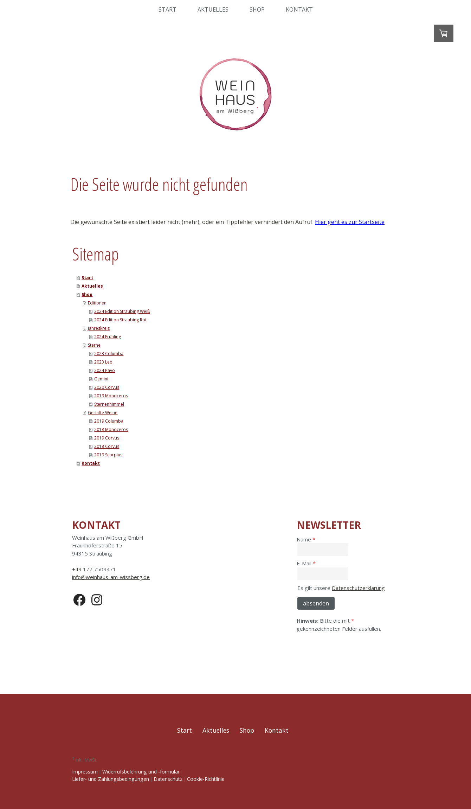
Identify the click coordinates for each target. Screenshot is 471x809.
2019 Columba (108, 421)
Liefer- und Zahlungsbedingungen (110, 779)
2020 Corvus (106, 387)
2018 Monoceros (111, 429)
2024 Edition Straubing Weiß (122, 311)
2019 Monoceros (111, 396)
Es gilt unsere (341, 587)
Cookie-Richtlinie (206, 779)
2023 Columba (108, 354)
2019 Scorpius (108, 455)
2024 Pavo (104, 370)
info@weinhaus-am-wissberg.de (111, 576)
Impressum (85, 771)
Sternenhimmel (109, 404)
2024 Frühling (107, 337)
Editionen (97, 303)
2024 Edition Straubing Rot (120, 320)
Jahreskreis (99, 328)
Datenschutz (168, 779)
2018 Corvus (106, 446)
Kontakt (299, 9)
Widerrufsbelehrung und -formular (141, 771)
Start (167, 9)
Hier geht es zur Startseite (350, 222)
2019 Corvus (106, 438)
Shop (257, 9)
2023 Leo (103, 362)
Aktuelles (213, 9)
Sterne (94, 345)
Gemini (101, 379)
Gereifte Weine (102, 413)
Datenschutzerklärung (358, 587)
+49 (77, 569)
